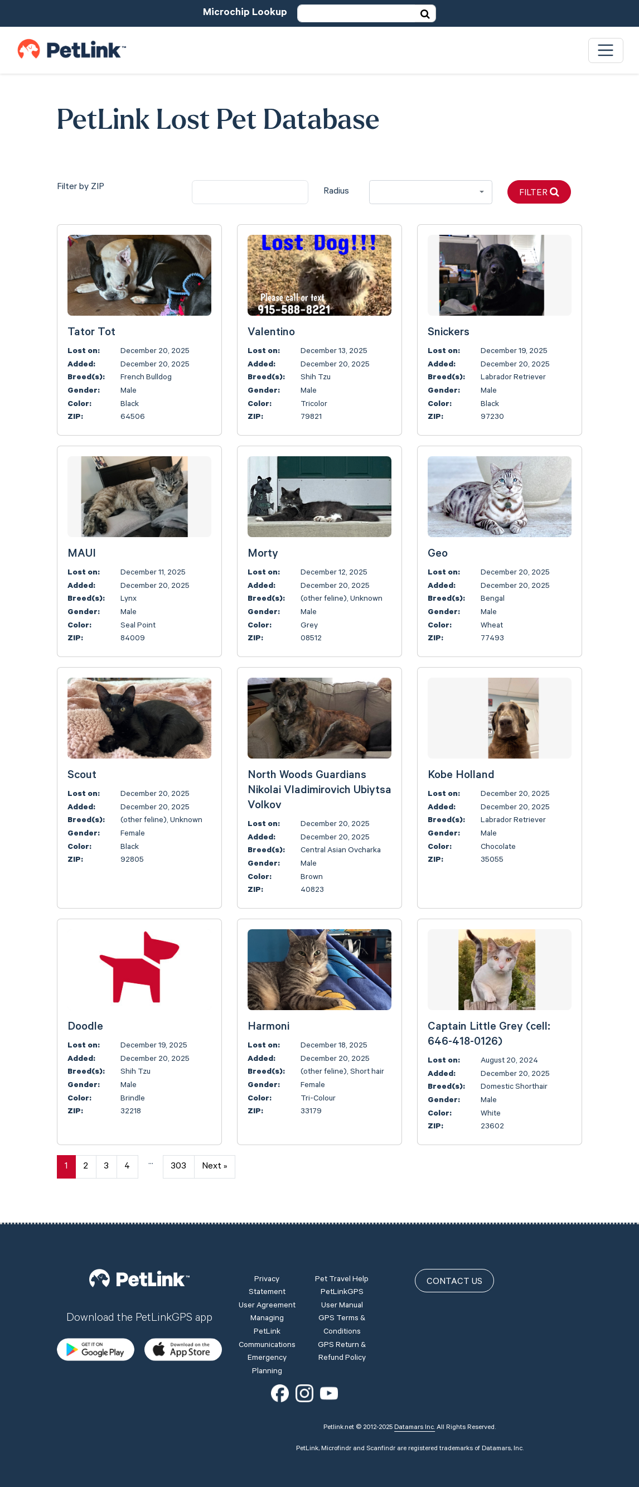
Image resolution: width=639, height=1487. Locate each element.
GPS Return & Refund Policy (342, 1352)
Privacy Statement (267, 1287)
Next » (214, 1167)
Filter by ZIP (80, 187)
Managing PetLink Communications (267, 1332)
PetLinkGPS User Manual (342, 1299)
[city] (250, 192)
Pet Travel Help (342, 1280)
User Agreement (267, 1306)
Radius (336, 192)
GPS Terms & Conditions (341, 1326)
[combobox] (430, 192)
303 (178, 1167)
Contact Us (454, 1282)
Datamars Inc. (414, 1428)
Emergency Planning (267, 1365)
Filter (539, 193)
